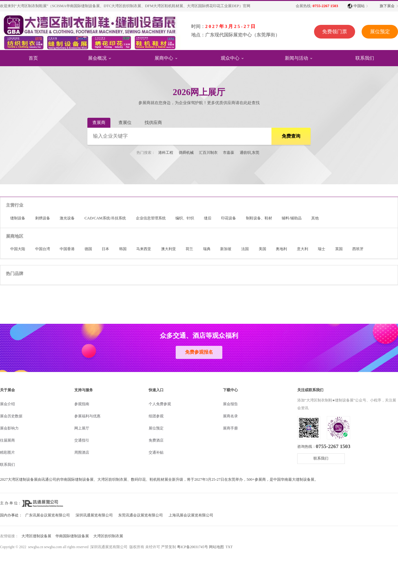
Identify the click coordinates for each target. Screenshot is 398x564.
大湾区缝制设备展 (36, 536)
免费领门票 (334, 31)
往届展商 (7, 440)
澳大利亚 (168, 249)
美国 (262, 249)
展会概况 (97, 57)
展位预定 (380, 31)
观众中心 (230, 57)
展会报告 (230, 404)
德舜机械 (186, 152)
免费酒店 (156, 440)
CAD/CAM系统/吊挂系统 (105, 218)
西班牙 (357, 249)
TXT (229, 547)
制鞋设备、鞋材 (259, 218)
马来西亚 (143, 249)
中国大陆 (17, 249)
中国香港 (67, 249)
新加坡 (225, 249)
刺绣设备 (42, 218)
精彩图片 (7, 452)
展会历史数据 (11, 416)
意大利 (302, 249)
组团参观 (156, 416)
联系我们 (364, 57)
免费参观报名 (199, 352)
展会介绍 (7, 404)
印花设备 (228, 218)
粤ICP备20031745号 (192, 547)
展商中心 (164, 57)
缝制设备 (17, 218)
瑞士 (321, 249)
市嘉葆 (228, 152)
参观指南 (81, 404)
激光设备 (67, 218)
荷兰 (189, 249)
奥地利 (281, 249)
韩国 (123, 249)
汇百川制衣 (208, 152)
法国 (245, 249)
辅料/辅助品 (291, 218)
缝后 (207, 218)
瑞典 (207, 249)
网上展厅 (81, 428)
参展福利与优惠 (87, 416)
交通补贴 (156, 452)
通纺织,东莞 (249, 152)
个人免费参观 (160, 404)
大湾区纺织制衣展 (108, 536)
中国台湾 (42, 249)
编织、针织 (184, 218)
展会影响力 (9, 428)
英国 (339, 249)
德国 (88, 249)
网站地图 (216, 547)
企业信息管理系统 (151, 218)
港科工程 (165, 152)
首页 (33, 57)
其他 (315, 218)
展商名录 (230, 416)
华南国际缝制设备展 (72, 536)
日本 (105, 249)
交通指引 (81, 440)
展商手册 (230, 428)
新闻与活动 (296, 57)
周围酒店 (81, 452)
